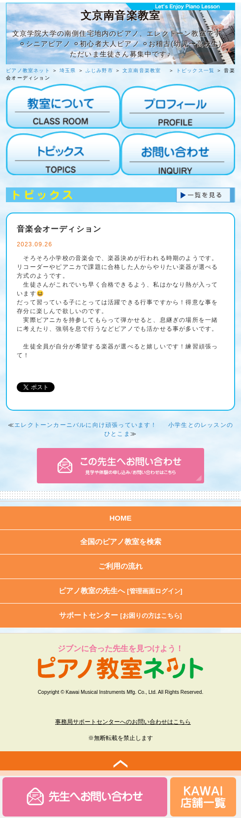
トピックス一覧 (195, 70)
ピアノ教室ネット (28, 70)
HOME (121, 518)
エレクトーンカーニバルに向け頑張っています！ (85, 425)
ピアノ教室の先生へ (120, 590)
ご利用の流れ (120, 566)
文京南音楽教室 (144, 70)
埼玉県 (68, 70)
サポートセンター (120, 615)
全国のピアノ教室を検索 (120, 541)
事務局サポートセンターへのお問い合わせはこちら (123, 722)
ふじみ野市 (99, 70)
